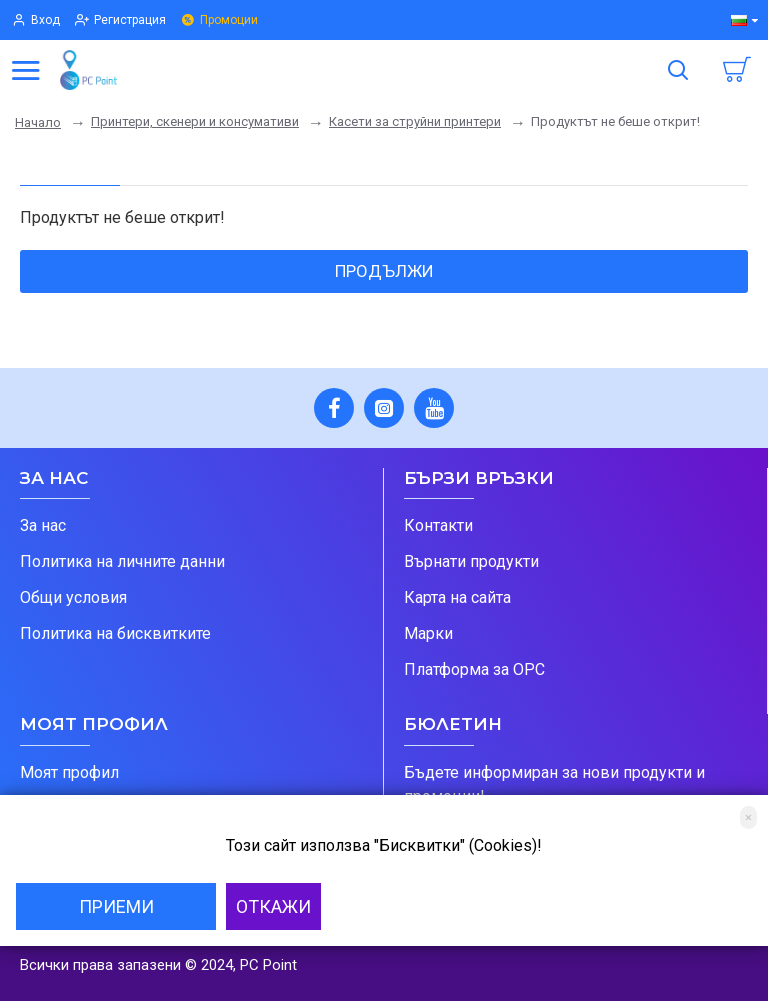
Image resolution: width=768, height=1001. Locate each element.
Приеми (116, 906)
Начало (38, 122)
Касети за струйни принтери (415, 121)
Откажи (273, 906)
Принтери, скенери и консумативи (195, 121)
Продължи (384, 271)
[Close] (748, 817)
